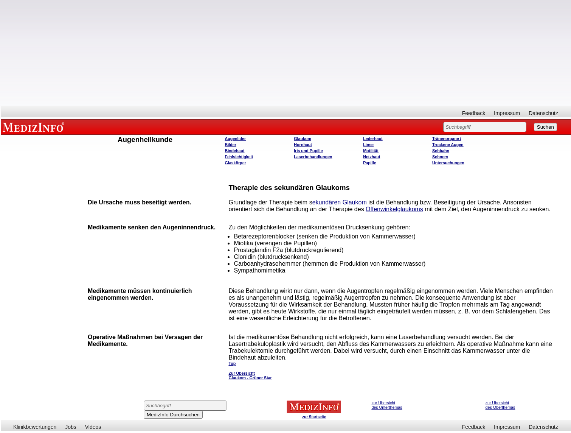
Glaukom (302, 138)
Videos (93, 427)
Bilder (230, 144)
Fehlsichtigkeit (239, 156)
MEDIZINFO (35, 126)
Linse (368, 144)
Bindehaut (234, 150)
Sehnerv (440, 156)
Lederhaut (373, 138)
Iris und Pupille (308, 150)
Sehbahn (440, 150)
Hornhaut (303, 144)
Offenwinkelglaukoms (394, 209)
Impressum (507, 113)
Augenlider (235, 138)
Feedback (473, 113)
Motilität (371, 150)
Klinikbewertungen (34, 427)
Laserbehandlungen (313, 156)
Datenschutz (543, 113)
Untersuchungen (448, 162)
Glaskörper (235, 162)
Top (232, 363)
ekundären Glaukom (339, 202)
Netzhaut (371, 156)
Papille (369, 162)
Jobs (70, 427)
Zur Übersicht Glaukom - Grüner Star (250, 375)
